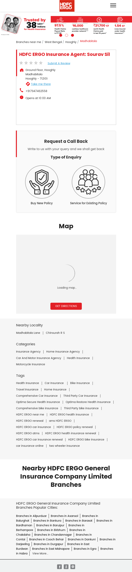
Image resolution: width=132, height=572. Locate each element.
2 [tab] (66, 35)
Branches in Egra (85, 549)
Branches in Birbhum (51, 530)
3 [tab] (72, 35)
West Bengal (53, 42)
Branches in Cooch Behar (46, 539)
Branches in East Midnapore (51, 549)
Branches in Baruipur (50, 525)
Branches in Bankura (47, 520)
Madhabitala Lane (28, 333)
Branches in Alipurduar (31, 516)
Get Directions (66, 306)
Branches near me (28, 42)
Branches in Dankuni (82, 539)
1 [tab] (60, 35)
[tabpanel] (66, 24)
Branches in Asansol (64, 516)
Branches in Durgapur (48, 544)
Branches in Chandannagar (53, 535)
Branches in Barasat (78, 520)
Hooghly (70, 42)
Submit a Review (59, 63)
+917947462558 (36, 91)
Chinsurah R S (55, 333)
